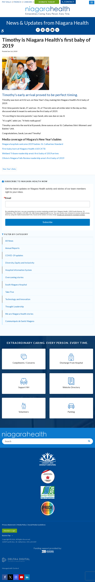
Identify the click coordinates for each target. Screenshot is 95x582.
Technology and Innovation (17, 299)
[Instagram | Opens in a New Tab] (16, 577)
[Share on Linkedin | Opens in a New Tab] (47, 30)
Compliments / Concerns (24, 362)
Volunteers (24, 412)
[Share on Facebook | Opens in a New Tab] (38, 30)
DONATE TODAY (47, 2)
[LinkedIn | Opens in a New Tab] (27, 577)
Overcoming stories (14, 277)
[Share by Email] (52, 30)
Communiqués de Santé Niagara (19, 321)
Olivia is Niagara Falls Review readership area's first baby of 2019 (33, 158)
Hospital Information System (18, 270)
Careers (28, 2)
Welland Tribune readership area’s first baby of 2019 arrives (30, 153)
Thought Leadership (14, 306)
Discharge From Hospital (71, 362)
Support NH (23, 387)
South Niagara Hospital (16, 284)
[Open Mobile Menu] (91, 2)
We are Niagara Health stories (19, 314)
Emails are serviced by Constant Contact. (71, 215)
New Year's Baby (9, 169)
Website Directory (71, 387)
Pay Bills (6, 2)
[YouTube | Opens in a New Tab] (21, 577)
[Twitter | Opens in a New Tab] (10, 577)
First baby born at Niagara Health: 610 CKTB (23, 148)
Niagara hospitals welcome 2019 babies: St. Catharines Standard (32, 144)
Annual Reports (12, 248)
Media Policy (21, 525)
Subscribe (47, 222)
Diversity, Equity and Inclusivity (19, 262)
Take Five (9, 292)
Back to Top (6, 535)
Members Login (9, 531)
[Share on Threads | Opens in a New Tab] (43, 30)
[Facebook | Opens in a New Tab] (5, 577)
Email (8, 198)
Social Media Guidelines (37, 525)
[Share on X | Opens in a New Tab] (57, 30)
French (17, 2)
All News (9, 241)
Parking (71, 412)
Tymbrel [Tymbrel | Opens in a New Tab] (16, 568)
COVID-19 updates (14, 255)
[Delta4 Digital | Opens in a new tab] (16, 560)
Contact (69, 2)
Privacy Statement (8, 525)
